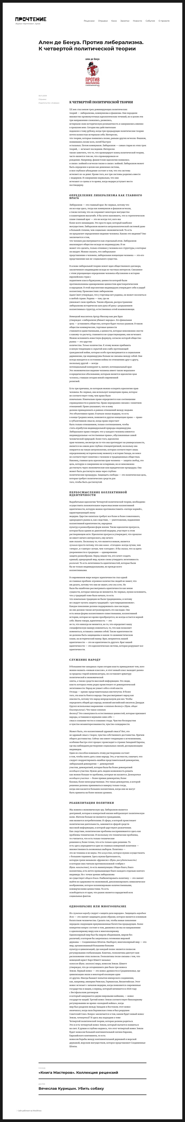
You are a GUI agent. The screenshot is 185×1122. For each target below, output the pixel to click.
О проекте (164, 21)
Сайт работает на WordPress (29, 1111)
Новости (137, 21)
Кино (114, 21)
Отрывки (103, 21)
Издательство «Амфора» (49, 103)
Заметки (125, 21)
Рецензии (89, 21)
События (150, 21)
